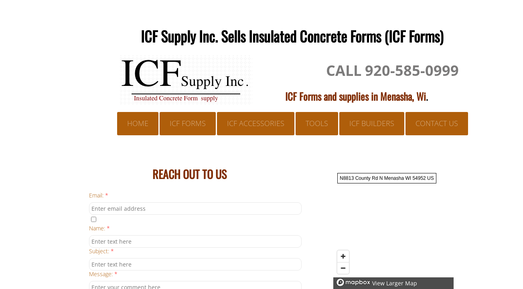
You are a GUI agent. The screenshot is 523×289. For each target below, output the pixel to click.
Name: (99, 228)
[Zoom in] (343, 256)
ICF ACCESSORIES (255, 123)
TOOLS (317, 123)
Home (137, 123)
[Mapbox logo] (353, 282)
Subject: (101, 251)
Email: (98, 195)
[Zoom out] (343, 268)
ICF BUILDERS (371, 123)
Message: (103, 274)
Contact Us (437, 123)
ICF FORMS (188, 123)
